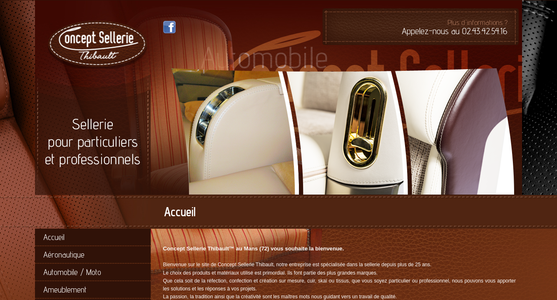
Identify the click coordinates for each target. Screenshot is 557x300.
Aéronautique (64, 255)
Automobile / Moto (72, 272)
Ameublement (65, 290)
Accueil (54, 237)
